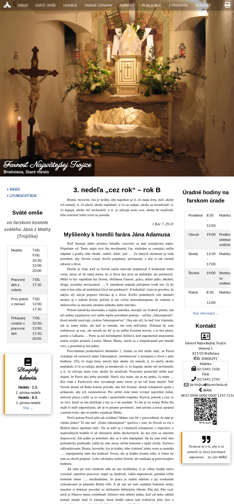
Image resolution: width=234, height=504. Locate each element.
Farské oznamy (98, 5)
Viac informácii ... (206, 313)
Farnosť (127, 5)
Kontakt (203, 5)
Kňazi (23, 5)
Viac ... (28, 408)
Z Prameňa (178, 5)
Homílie (70, 5)
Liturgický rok (22, 196)
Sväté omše (45, 5)
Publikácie (151, 5)
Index (13, 189)
